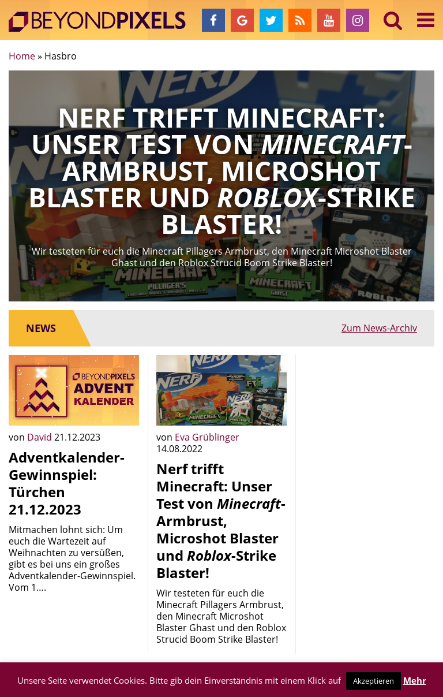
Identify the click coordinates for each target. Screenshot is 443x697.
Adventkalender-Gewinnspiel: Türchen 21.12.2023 (67, 483)
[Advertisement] (369, 413)
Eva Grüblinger (207, 437)
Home (22, 56)
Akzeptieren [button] (373, 681)
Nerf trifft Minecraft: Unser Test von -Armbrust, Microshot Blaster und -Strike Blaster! (221, 520)
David (40, 437)
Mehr (414, 680)
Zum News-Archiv (379, 328)
